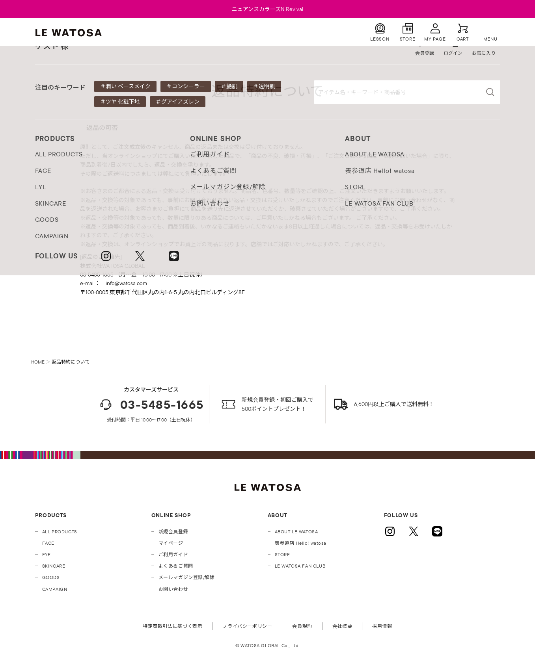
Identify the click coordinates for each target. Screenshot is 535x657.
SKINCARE (53, 566)
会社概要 (342, 626)
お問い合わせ (173, 589)
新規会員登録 (173, 532)
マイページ (170, 543)
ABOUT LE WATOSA (296, 532)
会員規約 (302, 626)
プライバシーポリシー (247, 626)
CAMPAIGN (54, 589)
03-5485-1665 (151, 404)
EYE (46, 554)
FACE (48, 543)
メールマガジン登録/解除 (186, 577)
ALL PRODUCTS (59, 532)
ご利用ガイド (173, 554)
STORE (282, 554)
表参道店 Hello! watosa (300, 543)
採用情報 (382, 626)
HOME (38, 362)
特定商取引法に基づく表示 (172, 626)
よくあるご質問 (175, 566)
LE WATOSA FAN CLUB (300, 566)
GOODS (51, 577)
